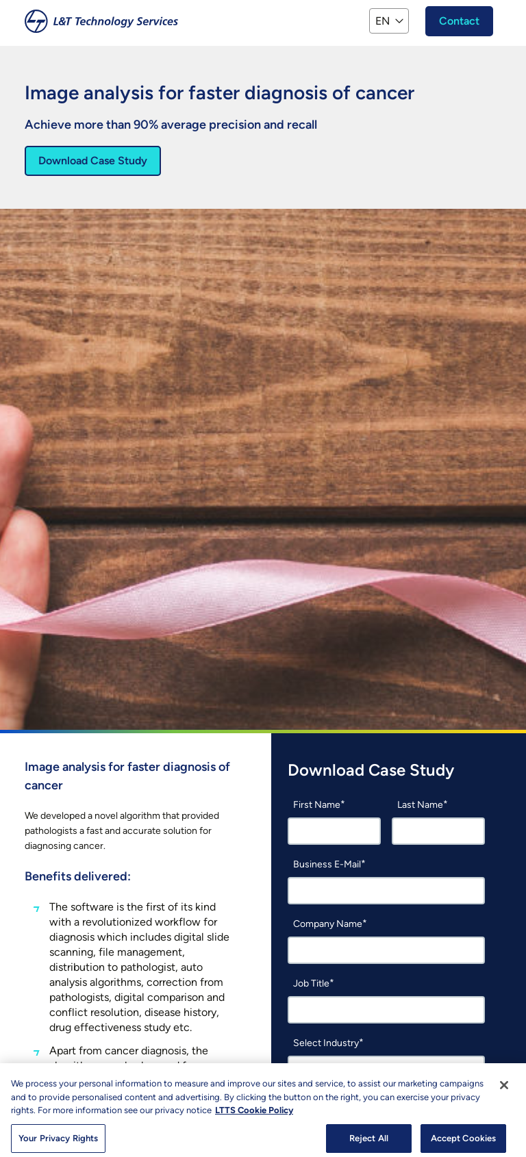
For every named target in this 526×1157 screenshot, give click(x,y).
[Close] (504, 1091)
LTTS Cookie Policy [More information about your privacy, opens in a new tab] (254, 1115)
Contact (459, 20)
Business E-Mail (327, 864)
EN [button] (382, 20)
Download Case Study (92, 160)
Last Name (420, 805)
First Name (316, 805)
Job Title (311, 983)
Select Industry (326, 1043)
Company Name (327, 924)
